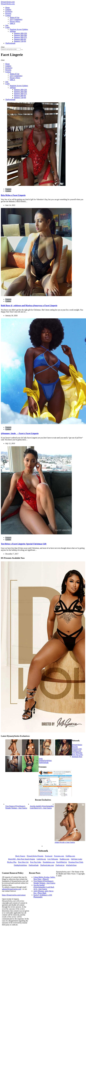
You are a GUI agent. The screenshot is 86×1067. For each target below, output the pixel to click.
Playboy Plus (11, 862)
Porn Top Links (77, 755)
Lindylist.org (41, 859)
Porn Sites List (23, 862)
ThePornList (60, 865)
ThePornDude (44, 763)
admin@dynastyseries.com (11, 889)
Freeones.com (77, 749)
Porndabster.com (49, 862)
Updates (8, 191)
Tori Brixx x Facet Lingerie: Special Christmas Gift (23, 544)
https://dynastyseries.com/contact (14, 895)
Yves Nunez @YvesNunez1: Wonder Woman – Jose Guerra (44, 882)
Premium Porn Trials (75, 862)
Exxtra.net (48, 856)
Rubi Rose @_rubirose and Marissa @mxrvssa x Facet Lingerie (29, 305)
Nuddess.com (64, 859)
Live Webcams (77, 753)
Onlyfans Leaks (76, 859)
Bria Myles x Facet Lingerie (13, 195)
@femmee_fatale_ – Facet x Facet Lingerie (20, 433)
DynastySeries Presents (77, 746)
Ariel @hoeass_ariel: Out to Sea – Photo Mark (43, 892)
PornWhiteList (61, 862)
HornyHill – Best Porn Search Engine (21, 859)
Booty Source (20, 856)
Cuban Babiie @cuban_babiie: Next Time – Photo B (44, 878)
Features (8, 189)
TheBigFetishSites (45, 761)
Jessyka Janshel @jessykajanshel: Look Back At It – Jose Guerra (43, 887)
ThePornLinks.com (47, 865)
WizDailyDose (71, 865)
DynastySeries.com (8, 2)
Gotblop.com (76, 751)
